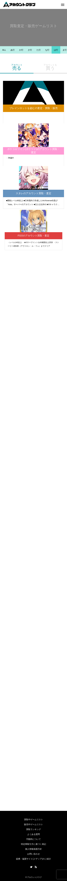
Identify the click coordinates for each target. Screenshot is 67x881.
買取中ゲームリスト (33, 819)
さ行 (30, 50)
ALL (4, 50)
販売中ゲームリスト (33, 824)
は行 (56, 50)
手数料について (33, 839)
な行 (47, 50)
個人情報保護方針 (33, 849)
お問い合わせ (33, 854)
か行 (21, 50)
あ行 (12, 50)
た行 (38, 50)
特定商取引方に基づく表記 (33, 844)
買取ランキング (33, 829)
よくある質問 (33, 834)
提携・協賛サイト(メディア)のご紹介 (33, 859)
